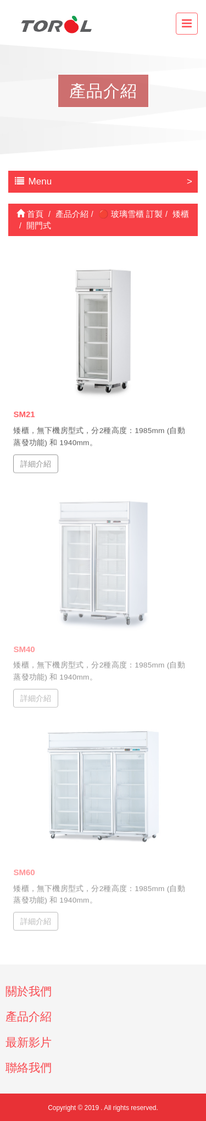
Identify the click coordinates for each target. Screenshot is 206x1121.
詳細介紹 (35, 463)
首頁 (29, 213)
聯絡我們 (28, 1067)
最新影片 (28, 1042)
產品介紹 (28, 1016)
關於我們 (28, 991)
